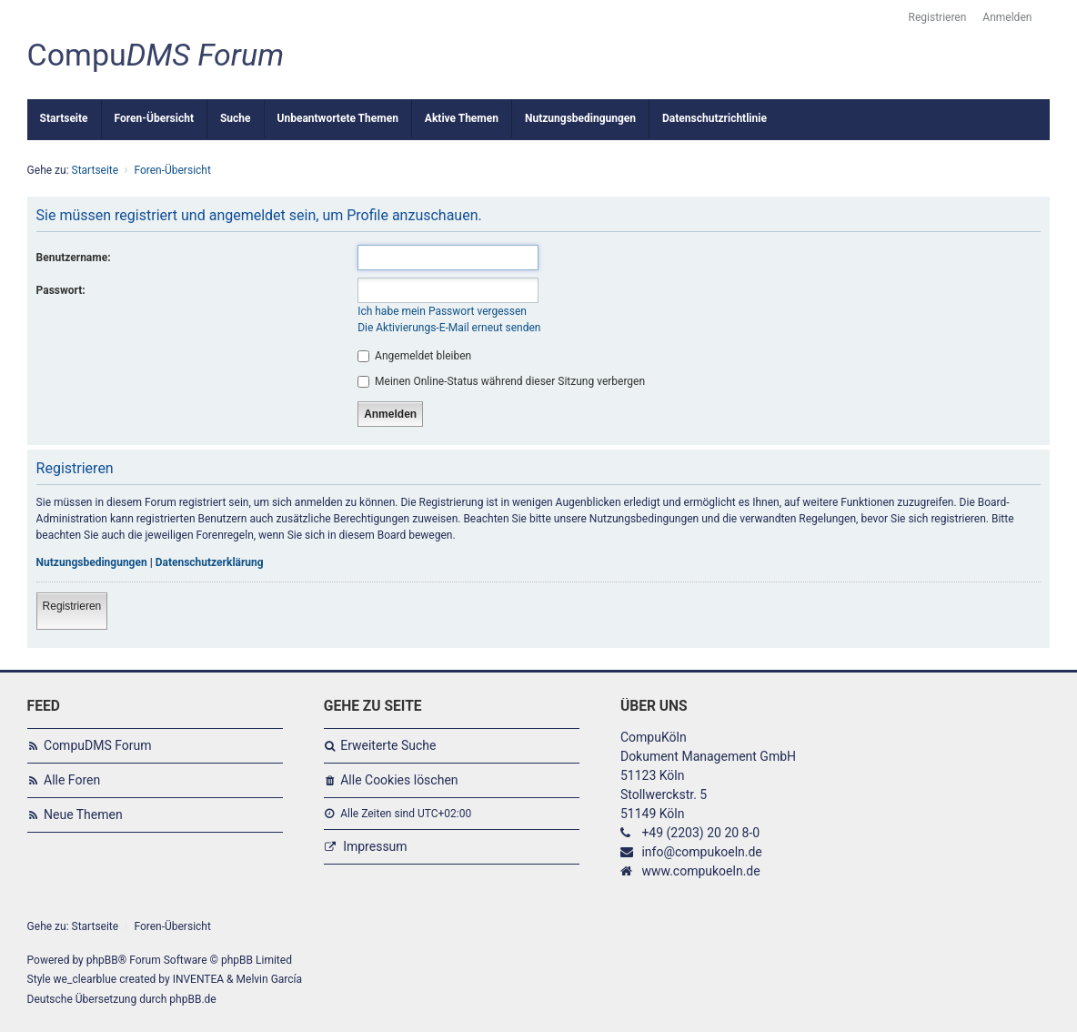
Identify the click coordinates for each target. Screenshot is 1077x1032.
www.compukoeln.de (700, 871)
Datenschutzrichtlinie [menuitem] (714, 118)
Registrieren (72, 606)
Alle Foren (72, 780)
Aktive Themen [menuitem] (461, 118)
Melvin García (270, 979)
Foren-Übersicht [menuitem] (154, 118)
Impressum (375, 846)
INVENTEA (198, 979)
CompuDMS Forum (97, 745)
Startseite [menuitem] (64, 118)
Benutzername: (73, 257)
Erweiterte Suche (388, 745)
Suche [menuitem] (235, 118)
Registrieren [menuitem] (938, 17)
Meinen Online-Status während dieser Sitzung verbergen (501, 381)
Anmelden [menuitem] (1007, 17)
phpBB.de (192, 999)
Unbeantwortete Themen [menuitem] (337, 118)
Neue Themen (83, 814)
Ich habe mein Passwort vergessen (442, 311)
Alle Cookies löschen (399, 780)
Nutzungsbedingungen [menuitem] (580, 118)
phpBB (102, 960)
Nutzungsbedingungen (91, 562)
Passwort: (61, 290)
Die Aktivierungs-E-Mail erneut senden (448, 327)
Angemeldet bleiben (414, 355)
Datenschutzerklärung (210, 562)
